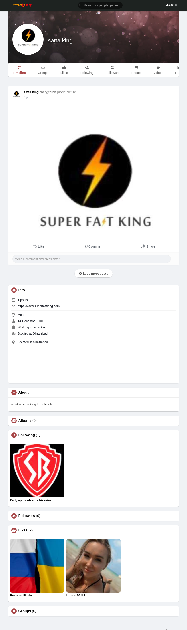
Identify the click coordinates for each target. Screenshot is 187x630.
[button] (100, 5)
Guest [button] (173, 4)
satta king (60, 40)
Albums (25, 420)
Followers (26, 516)
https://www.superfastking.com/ (39, 306)
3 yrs (27, 97)
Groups (24, 611)
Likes (23, 530)
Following (26, 435)
